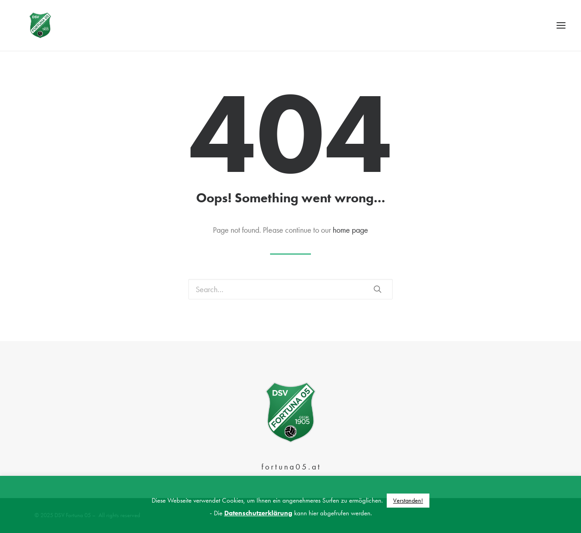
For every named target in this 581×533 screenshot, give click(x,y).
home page (350, 239)
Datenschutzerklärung (258, 513)
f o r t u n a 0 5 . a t (290, 466)
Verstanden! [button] (408, 500)
